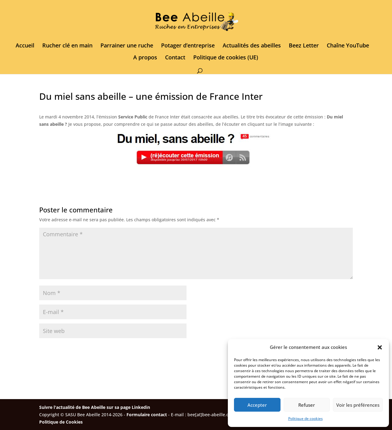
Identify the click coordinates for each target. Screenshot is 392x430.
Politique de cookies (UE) (225, 58)
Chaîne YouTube (348, 46)
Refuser (306, 405)
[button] (380, 347)
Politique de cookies (305, 418)
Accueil (25, 46)
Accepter (257, 405)
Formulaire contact (146, 414)
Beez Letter (304, 46)
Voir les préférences (357, 405)
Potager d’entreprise (188, 46)
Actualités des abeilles (252, 46)
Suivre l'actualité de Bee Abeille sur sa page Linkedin (94, 407)
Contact (175, 58)
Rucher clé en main (67, 46)
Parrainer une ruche (126, 46)
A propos (145, 58)
